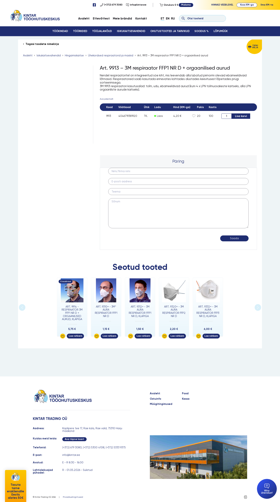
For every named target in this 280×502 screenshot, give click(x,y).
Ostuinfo (155, 399)
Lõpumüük (221, 31)
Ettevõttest (101, 18)
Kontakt (141, 18)
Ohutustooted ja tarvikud (170, 31)
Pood (185, 393)
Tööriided (80, 31)
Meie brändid (122, 18)
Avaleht (83, 18)
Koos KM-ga (247, 4)
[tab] (178, 161)
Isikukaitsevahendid (131, 31)
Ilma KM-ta (267, 4)
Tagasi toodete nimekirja (42, 44)
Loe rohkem (75, 336)
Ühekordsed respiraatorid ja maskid (110, 55)
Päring (178, 161)
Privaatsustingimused (73, 497)
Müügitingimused (161, 404)
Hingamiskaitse (74, 55)
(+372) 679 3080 (111, 4)
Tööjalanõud (102, 31)
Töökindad (60, 31)
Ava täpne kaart (74, 439)
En (167, 18)
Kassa (185, 399)
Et (162, 18)
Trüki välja (255, 46)
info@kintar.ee (136, 4)
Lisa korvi (241, 116)
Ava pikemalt (106, 99)
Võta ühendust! (267, 489)
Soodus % (201, 31)
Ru (173, 18)
